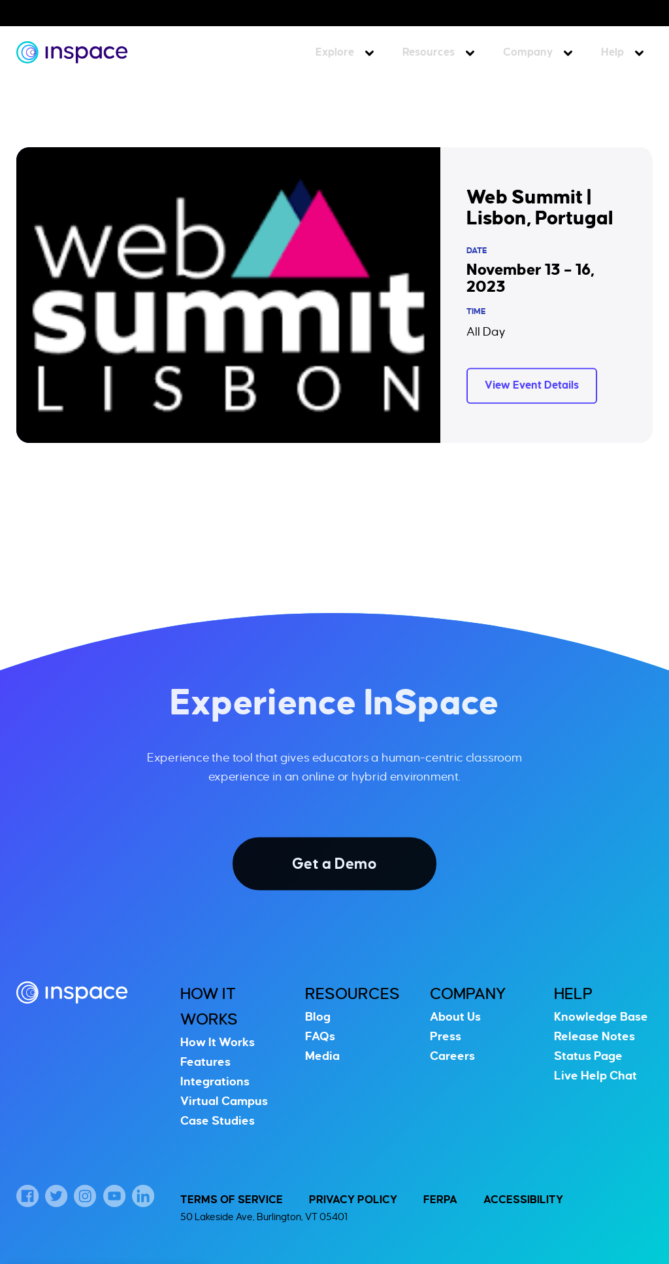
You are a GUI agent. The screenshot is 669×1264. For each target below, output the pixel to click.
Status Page (588, 1055)
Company (528, 52)
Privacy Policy (353, 1200)
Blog (318, 1016)
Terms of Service (231, 1200)
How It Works (217, 1042)
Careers (452, 1055)
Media (322, 1055)
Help (612, 52)
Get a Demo (334, 863)
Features (205, 1061)
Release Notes (594, 1036)
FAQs (320, 1036)
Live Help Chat (595, 1075)
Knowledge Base (601, 1016)
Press (445, 1036)
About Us (455, 1016)
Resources (428, 52)
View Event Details (532, 385)
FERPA (440, 1200)
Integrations (215, 1081)
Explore (335, 52)
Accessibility (523, 1200)
